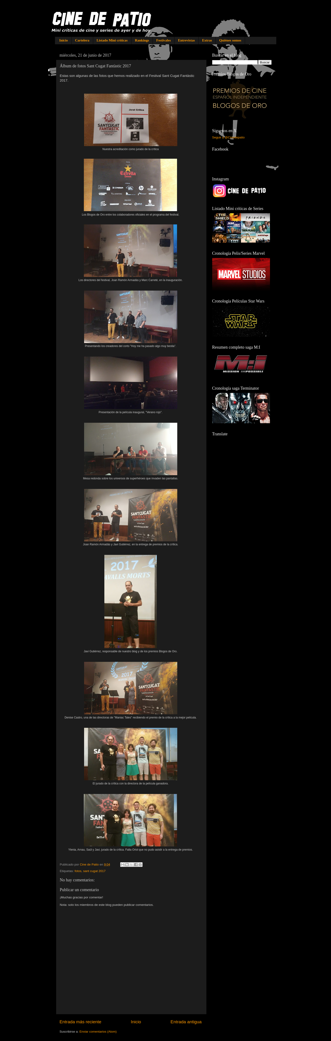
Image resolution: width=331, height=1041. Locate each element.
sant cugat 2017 (94, 871)
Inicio (63, 40)
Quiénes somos (230, 40)
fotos (78, 871)
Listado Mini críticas (112, 40)
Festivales (163, 40)
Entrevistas (186, 40)
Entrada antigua (186, 1021)
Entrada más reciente (81, 1021)
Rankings (142, 40)
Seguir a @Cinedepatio (228, 137)
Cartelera (82, 40)
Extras (207, 40)
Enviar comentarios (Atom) (98, 1031)
